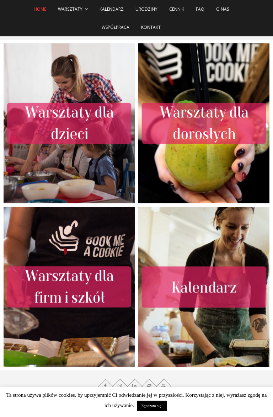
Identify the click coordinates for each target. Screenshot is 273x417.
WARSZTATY (70, 9)
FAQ (200, 9)
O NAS (222, 9)
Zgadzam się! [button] (152, 405)
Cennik (176, 9)
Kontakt (151, 27)
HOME (40, 9)
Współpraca (115, 27)
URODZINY (146, 9)
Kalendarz (112, 9)
